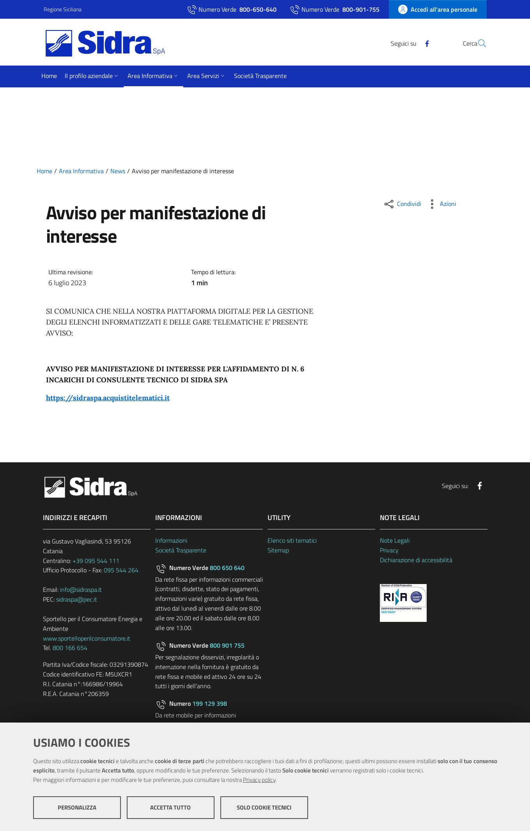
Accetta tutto (170, 807)
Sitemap (278, 550)
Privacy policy (259, 780)
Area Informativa (81, 171)
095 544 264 (121, 570)
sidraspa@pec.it (76, 599)
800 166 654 (70, 647)
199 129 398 (209, 703)
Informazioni (171, 540)
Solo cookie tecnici (264, 807)
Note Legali (394, 540)
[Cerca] (477, 43)
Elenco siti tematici (292, 540)
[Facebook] (408, 43)
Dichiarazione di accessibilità (416, 560)
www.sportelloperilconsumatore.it (86, 638)
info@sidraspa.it (81, 589)
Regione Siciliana (63, 9)
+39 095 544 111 (96, 560)
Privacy (389, 550)
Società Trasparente (180, 550)
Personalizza (77, 807)
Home (44, 171)
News (117, 171)
